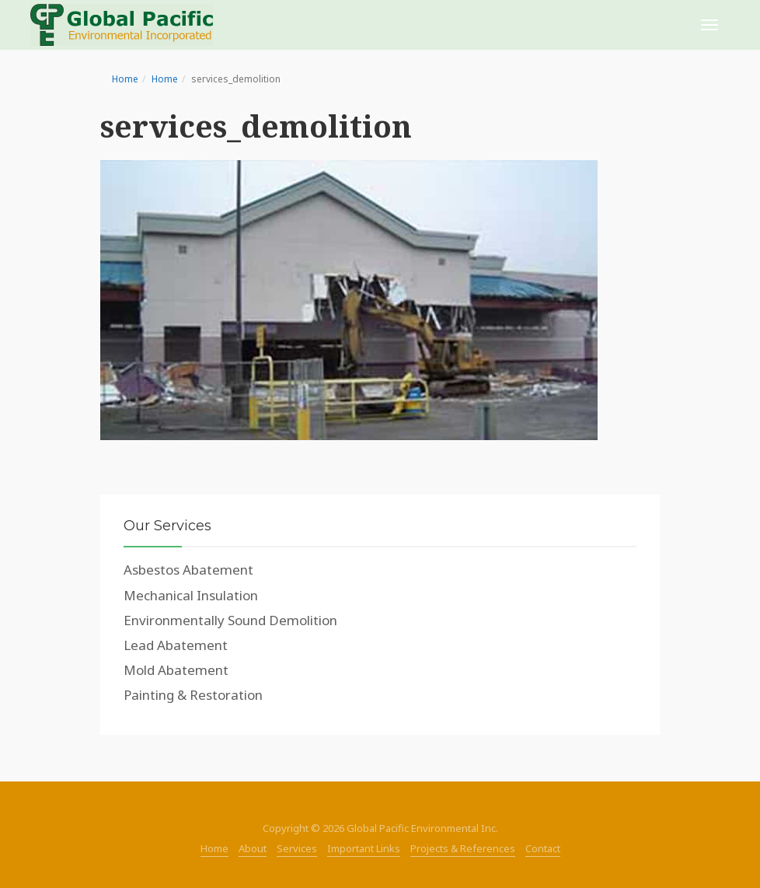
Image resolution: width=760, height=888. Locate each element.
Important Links (363, 848)
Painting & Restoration (193, 695)
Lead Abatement (176, 645)
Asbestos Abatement (188, 570)
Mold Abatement (176, 670)
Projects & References (462, 848)
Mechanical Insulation (191, 595)
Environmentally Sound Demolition (230, 620)
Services (297, 848)
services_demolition (256, 125)
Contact (542, 848)
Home (125, 79)
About (253, 848)
